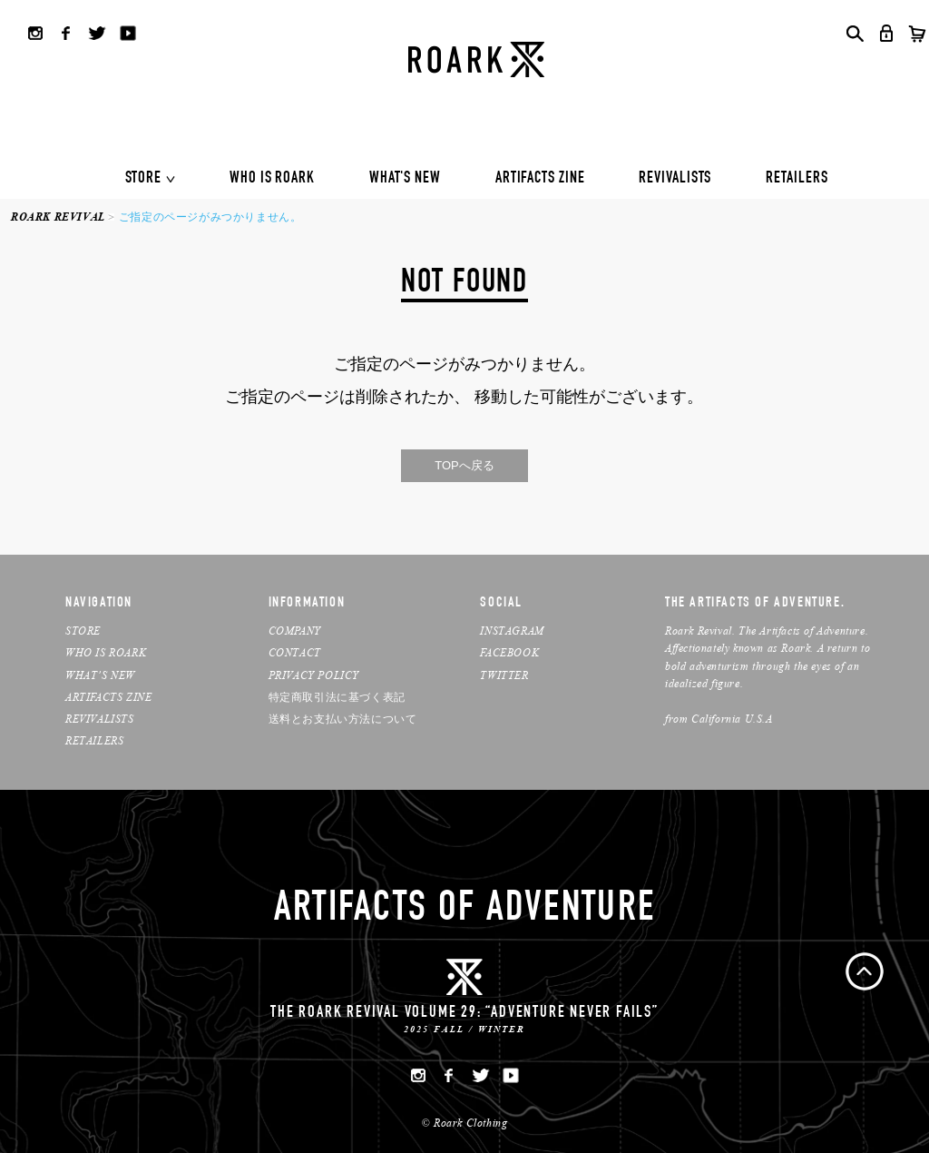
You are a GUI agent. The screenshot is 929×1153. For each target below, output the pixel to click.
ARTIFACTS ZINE (540, 179)
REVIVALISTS (675, 179)
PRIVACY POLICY (314, 675)
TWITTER (504, 675)
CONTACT (295, 652)
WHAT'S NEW (405, 179)
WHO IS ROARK (272, 179)
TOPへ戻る (464, 465)
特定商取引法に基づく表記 (337, 697)
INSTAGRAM (511, 630)
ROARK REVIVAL (58, 216)
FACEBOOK (509, 652)
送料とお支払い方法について (343, 718)
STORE (143, 179)
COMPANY (295, 630)
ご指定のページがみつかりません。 (210, 216)
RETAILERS (796, 179)
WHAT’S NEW (100, 675)
